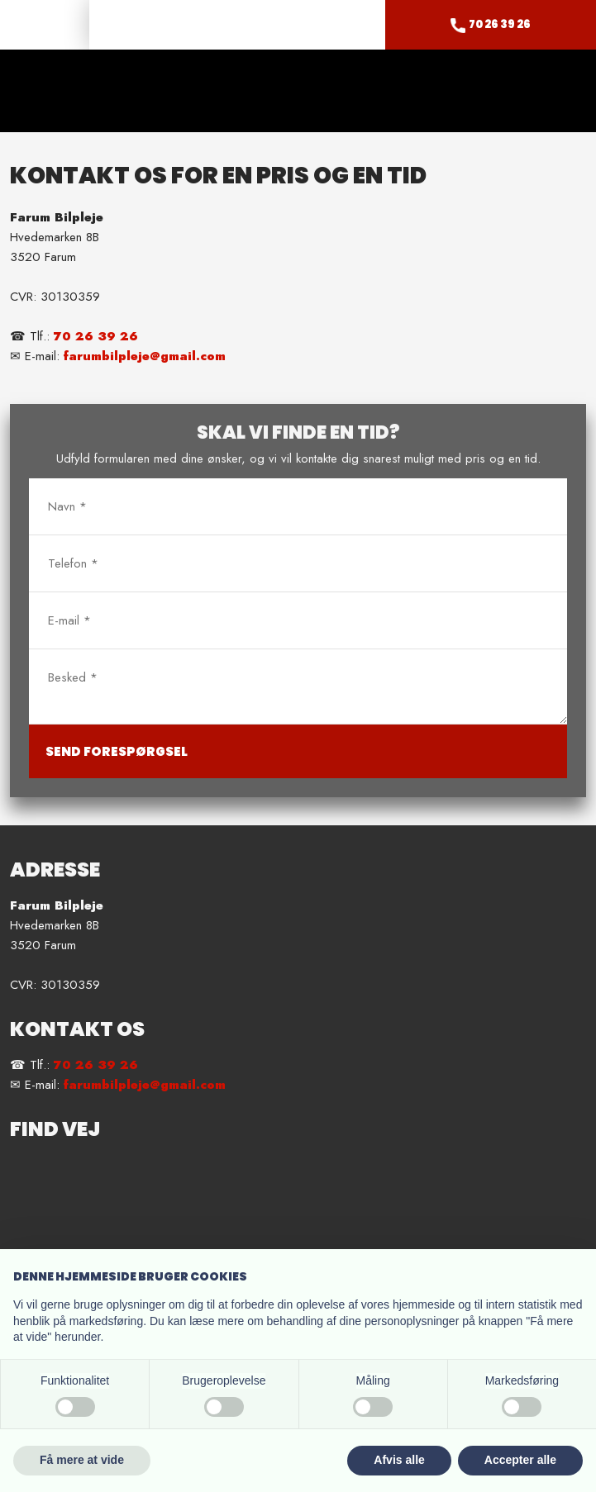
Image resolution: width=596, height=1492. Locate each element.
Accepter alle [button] (520, 1459)
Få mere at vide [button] (82, 1459)
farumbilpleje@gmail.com (145, 356)
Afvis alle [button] (399, 1459)
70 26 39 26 (96, 336)
